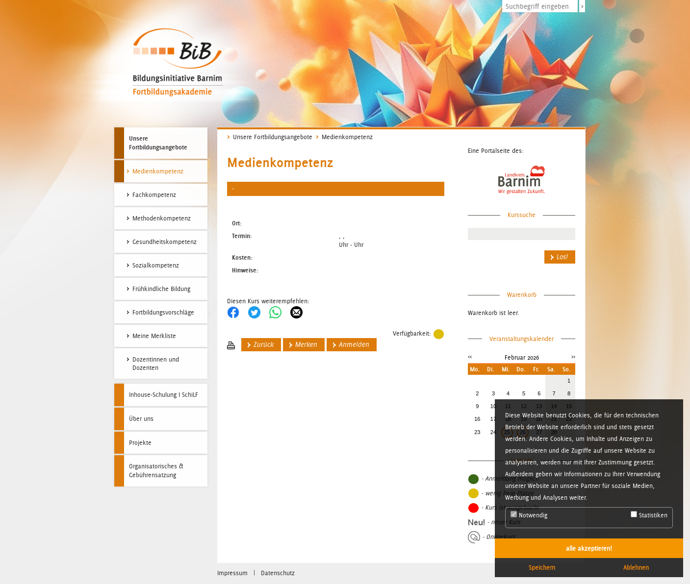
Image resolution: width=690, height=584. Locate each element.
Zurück (264, 345)
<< (470, 356)
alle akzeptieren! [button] (589, 548)
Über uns (141, 418)
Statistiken (649, 515)
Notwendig (529, 515)
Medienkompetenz (347, 137)
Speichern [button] (542, 567)
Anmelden (354, 345)
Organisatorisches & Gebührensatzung (156, 470)
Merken (306, 345)
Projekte (140, 442)
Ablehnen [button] (636, 567)
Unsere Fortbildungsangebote (158, 142)
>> (573, 356)
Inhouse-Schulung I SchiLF (163, 394)
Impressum (232, 573)
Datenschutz (278, 573)
